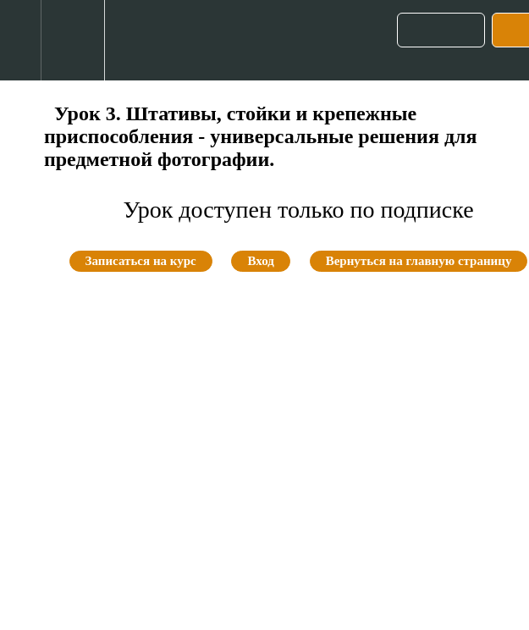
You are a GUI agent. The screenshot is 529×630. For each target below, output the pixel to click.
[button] (20, 40)
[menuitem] (72, 40)
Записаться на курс (140, 261)
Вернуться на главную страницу (419, 261)
